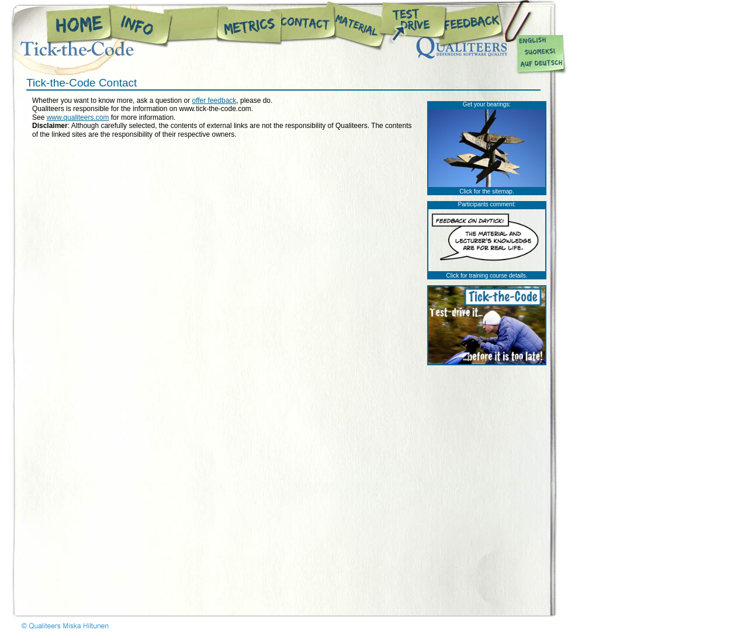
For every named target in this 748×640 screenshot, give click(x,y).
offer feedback (214, 100)
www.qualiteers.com (78, 117)
